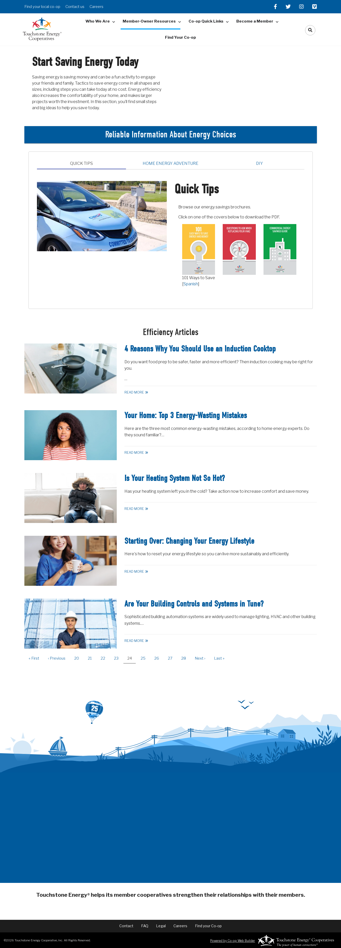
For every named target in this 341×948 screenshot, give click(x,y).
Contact (126, 926)
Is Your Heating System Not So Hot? (174, 478)
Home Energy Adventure (170, 163)
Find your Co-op (208, 926)
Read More (134, 392)
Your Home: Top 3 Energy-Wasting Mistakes (185, 415)
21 (92, 658)
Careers (96, 6)
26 (158, 658)
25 (145, 658)
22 (105, 658)
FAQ (144, 926)
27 (172, 658)
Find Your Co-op (180, 37)
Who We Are (97, 21)
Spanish (190, 283)
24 (131, 659)
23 (118, 658)
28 (185, 658)
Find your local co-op (42, 6)
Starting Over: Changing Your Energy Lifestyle (189, 541)
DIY (259, 163)
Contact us (74, 6)
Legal (161, 926)
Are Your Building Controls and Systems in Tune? (194, 604)
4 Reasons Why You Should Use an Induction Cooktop (200, 349)
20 (78, 658)
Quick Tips (81, 163)
